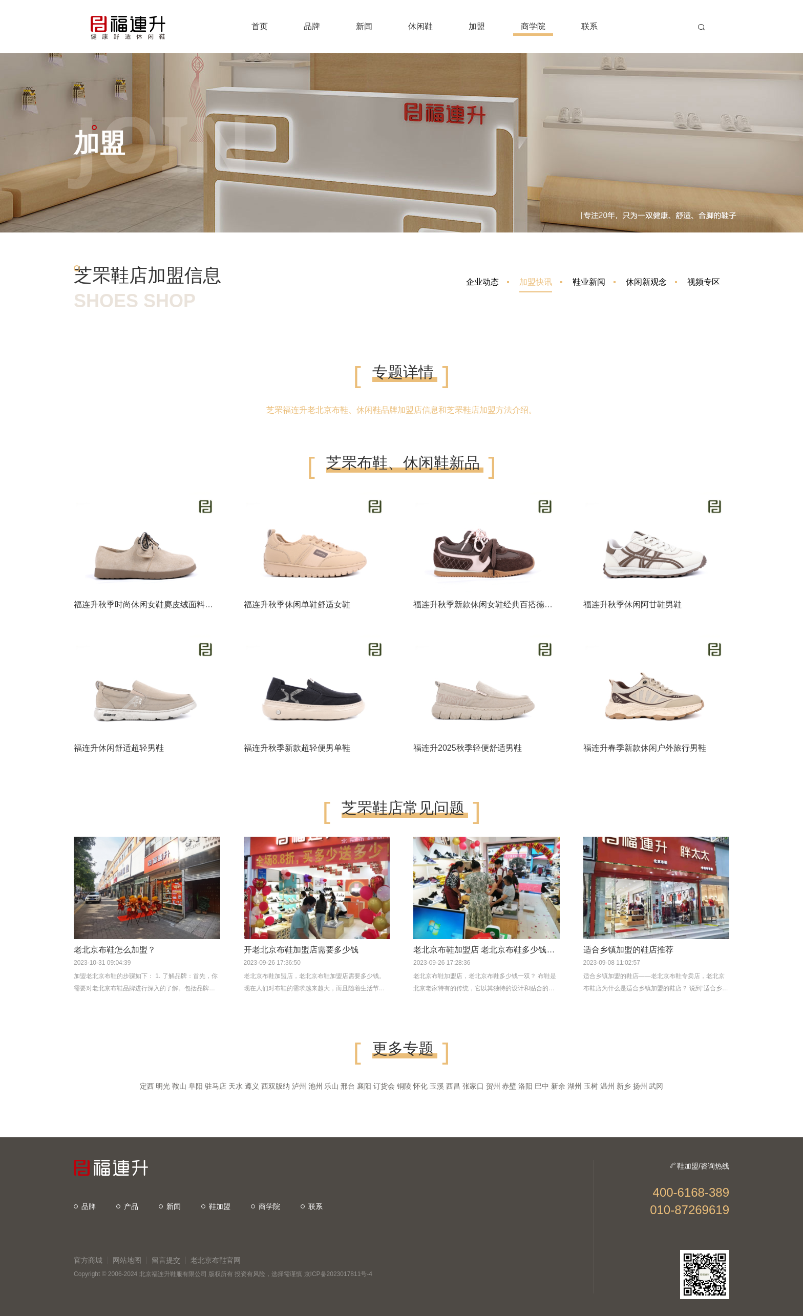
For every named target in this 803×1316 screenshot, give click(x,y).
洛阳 (525, 1086)
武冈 (656, 1086)
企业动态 (482, 282)
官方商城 (88, 1260)
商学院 (265, 1206)
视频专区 (703, 282)
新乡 (624, 1086)
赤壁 (509, 1086)
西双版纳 (275, 1086)
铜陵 (404, 1086)
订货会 (384, 1086)
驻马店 (215, 1086)
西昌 (453, 1086)
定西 (147, 1086)
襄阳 (364, 1086)
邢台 (348, 1086)
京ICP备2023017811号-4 (338, 1274)
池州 (315, 1086)
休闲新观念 (646, 282)
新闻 (170, 1206)
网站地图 (127, 1260)
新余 (558, 1086)
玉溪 (437, 1086)
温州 (607, 1086)
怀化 (420, 1086)
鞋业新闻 (589, 282)
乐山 (331, 1086)
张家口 (473, 1086)
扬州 (640, 1086)
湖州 (574, 1086)
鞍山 (179, 1086)
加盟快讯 (535, 285)
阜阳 (195, 1086)
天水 (235, 1086)
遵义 (252, 1086)
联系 (312, 1206)
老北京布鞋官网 (216, 1260)
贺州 (493, 1086)
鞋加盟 (215, 1206)
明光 (163, 1086)
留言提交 (166, 1260)
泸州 (299, 1086)
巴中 (542, 1086)
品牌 (85, 1206)
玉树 (591, 1086)
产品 (127, 1206)
